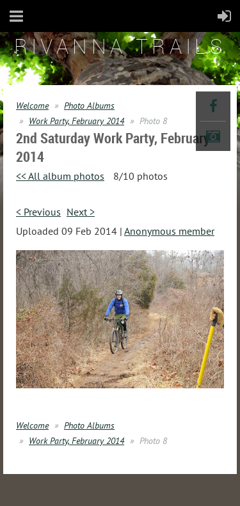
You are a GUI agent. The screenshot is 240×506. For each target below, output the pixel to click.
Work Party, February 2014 (76, 121)
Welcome (32, 105)
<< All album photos (60, 176)
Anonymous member (169, 231)
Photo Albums (89, 105)
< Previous (38, 211)
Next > (81, 211)
